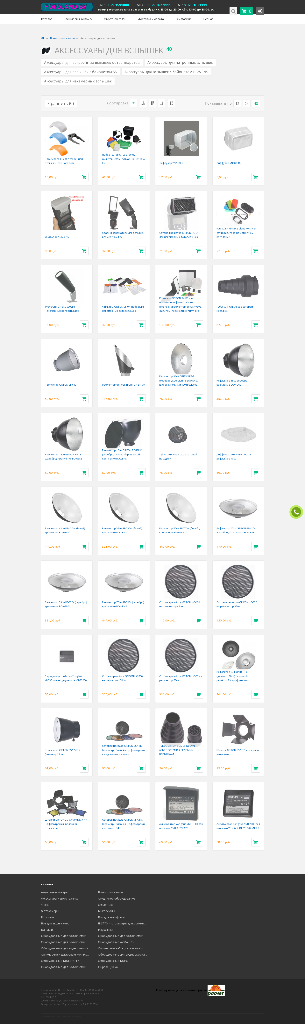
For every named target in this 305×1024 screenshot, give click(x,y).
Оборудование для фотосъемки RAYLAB (66, 967)
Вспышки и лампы (110, 892)
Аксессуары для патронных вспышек (180, 62)
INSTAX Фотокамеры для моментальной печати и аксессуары (123, 923)
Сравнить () (61, 103)
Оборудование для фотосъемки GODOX (123, 936)
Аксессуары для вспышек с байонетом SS (80, 71)
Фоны (45, 905)
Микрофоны (106, 911)
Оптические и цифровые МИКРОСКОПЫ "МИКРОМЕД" (66, 954)
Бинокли (47, 929)
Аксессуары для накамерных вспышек (78, 81)
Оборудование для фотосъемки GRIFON (66, 942)
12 (237, 103)
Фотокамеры (50, 911)
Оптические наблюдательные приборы (123, 948)
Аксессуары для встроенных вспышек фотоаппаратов (92, 62)
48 (256, 103)
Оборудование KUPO (113, 961)
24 (247, 103)
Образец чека (108, 967)
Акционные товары (54, 892)
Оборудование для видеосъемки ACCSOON (123, 954)
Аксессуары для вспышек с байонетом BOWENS (166, 71)
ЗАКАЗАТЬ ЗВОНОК (298, 512)
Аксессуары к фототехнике (60, 898)
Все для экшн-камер (55, 923)
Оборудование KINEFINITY (60, 961)
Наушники (105, 929)
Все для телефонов (111, 917)
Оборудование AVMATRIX (116, 942)
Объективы (106, 905)
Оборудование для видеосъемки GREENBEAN (66, 948)
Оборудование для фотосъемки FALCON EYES (66, 936)
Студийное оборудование (116, 898)
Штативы (47, 917)
